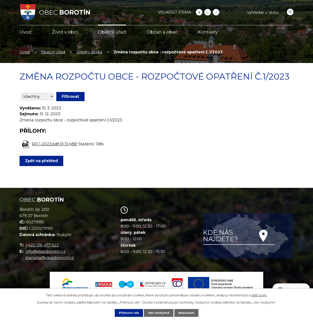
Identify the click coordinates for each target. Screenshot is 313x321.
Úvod (26, 32)
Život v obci (65, 32)
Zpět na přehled (42, 160)
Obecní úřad (112, 32)
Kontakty (208, 32)
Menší (216, 12)
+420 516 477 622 (42, 245)
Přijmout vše (128, 313)
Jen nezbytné (158, 313)
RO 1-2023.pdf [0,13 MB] (54, 144)
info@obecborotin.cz (45, 251)
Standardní (207, 12)
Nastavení (187, 313)
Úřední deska (89, 52)
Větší (199, 12)
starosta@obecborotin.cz (49, 257)
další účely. (259, 295)
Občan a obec (162, 32)
